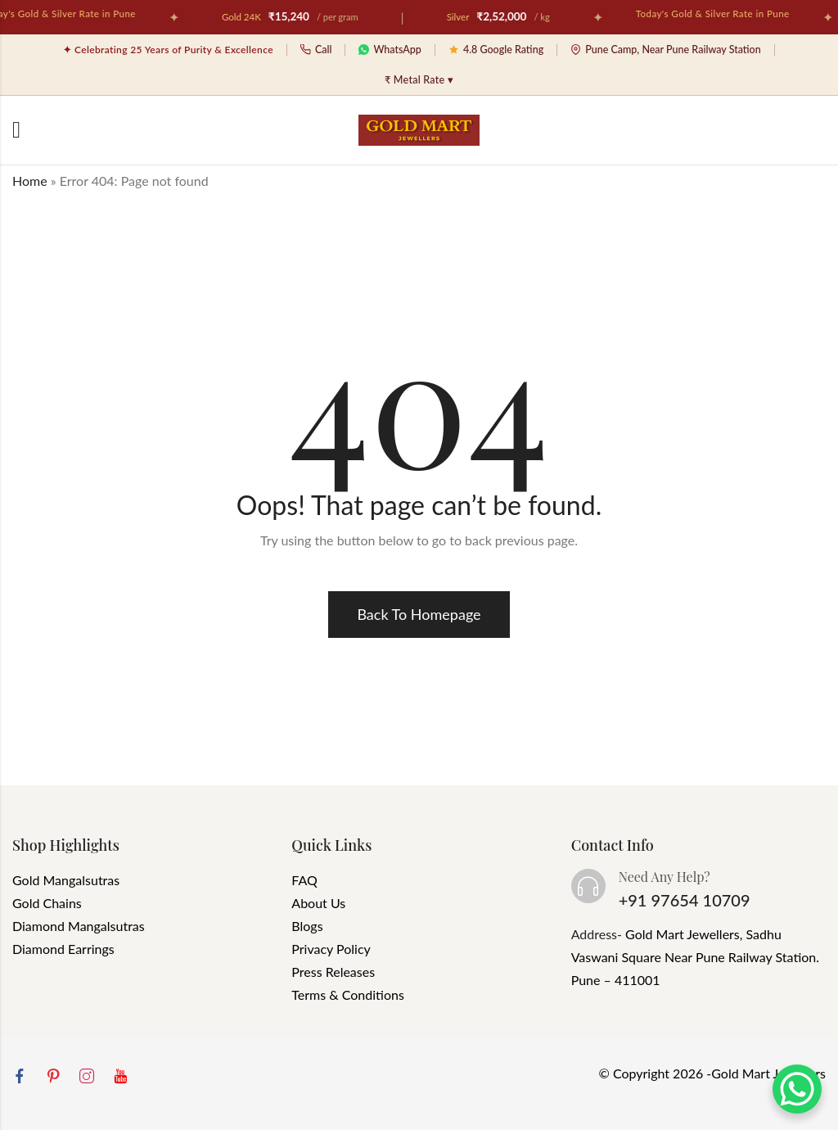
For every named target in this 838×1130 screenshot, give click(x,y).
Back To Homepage (418, 614)
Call (316, 49)
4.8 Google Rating (495, 49)
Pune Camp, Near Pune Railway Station (665, 49)
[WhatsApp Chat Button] (797, 1089)
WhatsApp (389, 49)
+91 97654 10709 (684, 900)
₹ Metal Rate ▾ (419, 80)
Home (29, 180)
